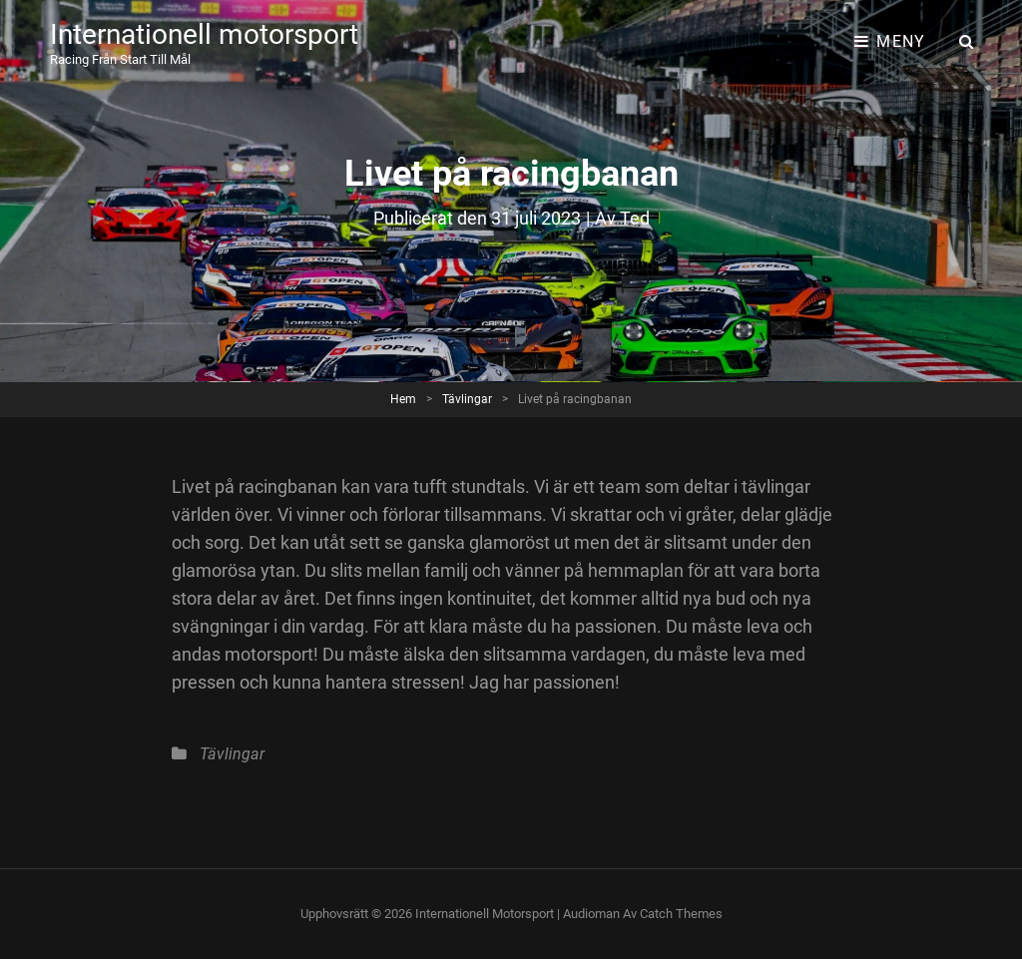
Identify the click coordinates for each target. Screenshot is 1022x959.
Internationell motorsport (204, 34)
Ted (635, 218)
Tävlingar (467, 399)
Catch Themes (681, 913)
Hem (403, 399)
